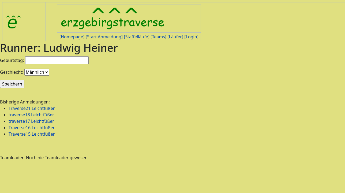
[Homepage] (72, 37)
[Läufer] (175, 37)
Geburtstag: (12, 60)
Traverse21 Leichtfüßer (32, 108)
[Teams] (158, 37)
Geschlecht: (11, 72)
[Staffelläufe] (136, 37)
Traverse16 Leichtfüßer (32, 128)
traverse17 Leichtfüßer (31, 121)
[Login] (191, 37)
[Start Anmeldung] (104, 37)
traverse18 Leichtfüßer (31, 115)
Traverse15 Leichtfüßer (32, 134)
